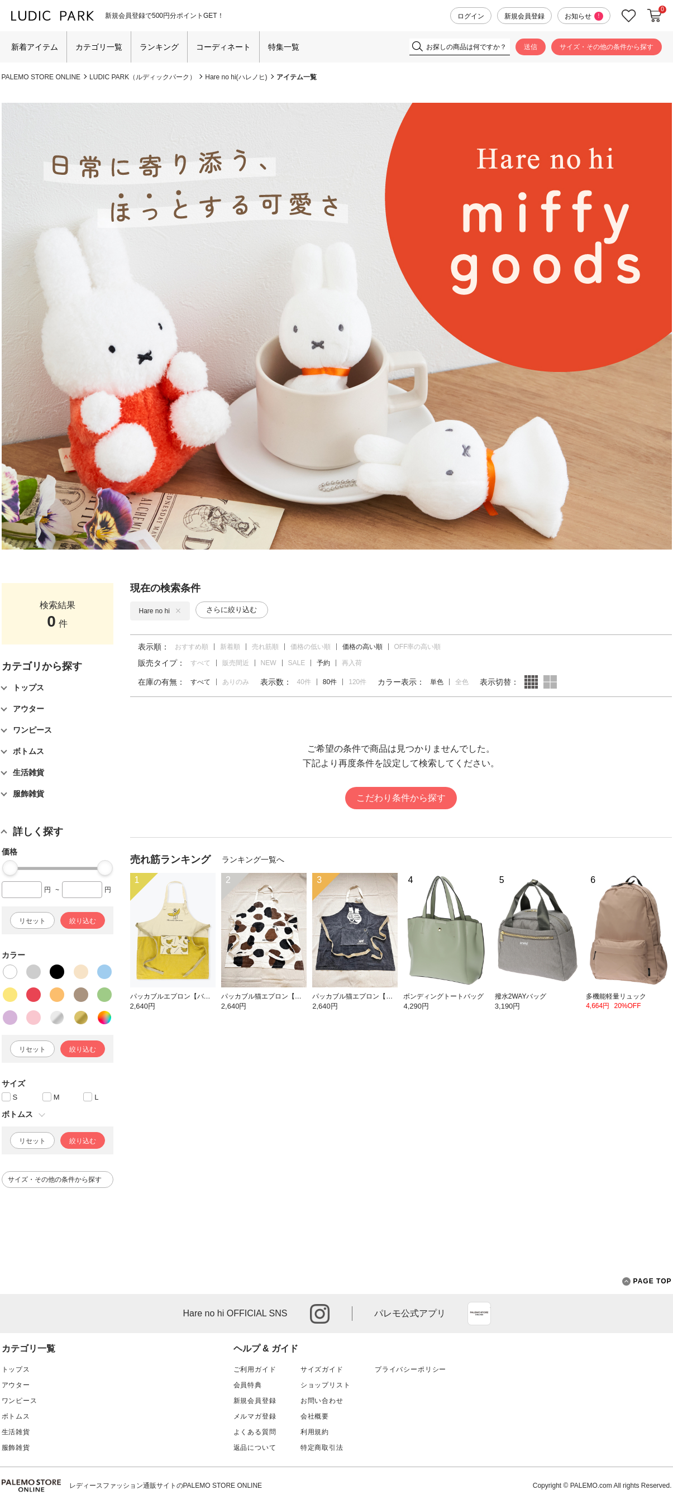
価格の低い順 (310, 647)
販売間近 (235, 663)
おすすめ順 (191, 647)
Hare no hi (160, 611)
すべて (200, 663)
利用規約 (314, 1432)
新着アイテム (34, 46)
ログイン (470, 16)
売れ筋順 (265, 647)
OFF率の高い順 (417, 647)
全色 (462, 682)
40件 (304, 682)
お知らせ (584, 16)
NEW (268, 663)
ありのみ (235, 682)
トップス (16, 1369)
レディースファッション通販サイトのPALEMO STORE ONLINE (165, 1485)
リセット (32, 921)
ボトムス (16, 1416)
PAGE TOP (647, 1281)
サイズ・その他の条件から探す (606, 47)
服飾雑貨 (16, 1448)
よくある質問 (254, 1432)
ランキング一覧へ (253, 859)
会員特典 (247, 1385)
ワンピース (19, 1401)
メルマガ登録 (254, 1416)
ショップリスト (325, 1385)
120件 (357, 682)
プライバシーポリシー (410, 1369)
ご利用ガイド (254, 1369)
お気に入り (629, 15)
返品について (254, 1448)
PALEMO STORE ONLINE (41, 77)
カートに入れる (654, 15)
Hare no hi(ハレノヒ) (236, 77)
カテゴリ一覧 (98, 46)
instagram (320, 1314)
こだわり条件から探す (401, 798)
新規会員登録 (524, 16)
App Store (479, 1313)
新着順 (230, 647)
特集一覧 (283, 46)
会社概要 (314, 1416)
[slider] (10, 868)
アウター (16, 1385)
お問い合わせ (321, 1401)
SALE (297, 663)
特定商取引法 (321, 1448)
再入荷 (352, 663)
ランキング (159, 46)
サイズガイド (321, 1369)
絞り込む (82, 921)
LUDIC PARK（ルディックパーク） (142, 77)
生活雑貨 (16, 1432)
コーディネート (223, 46)
